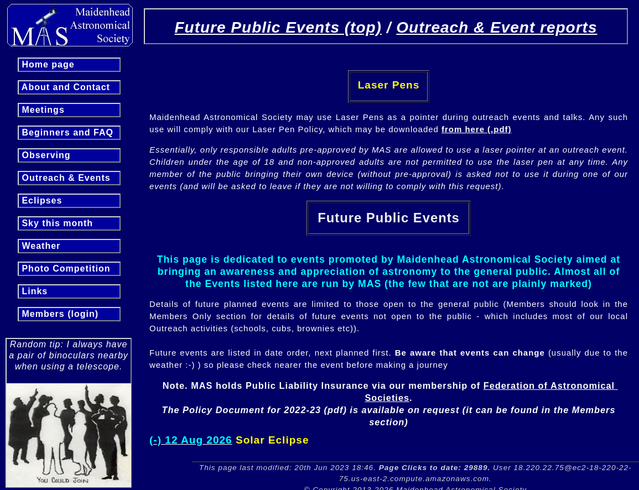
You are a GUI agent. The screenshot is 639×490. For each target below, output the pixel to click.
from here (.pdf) (476, 129)
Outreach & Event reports (496, 27)
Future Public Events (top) (277, 27)
